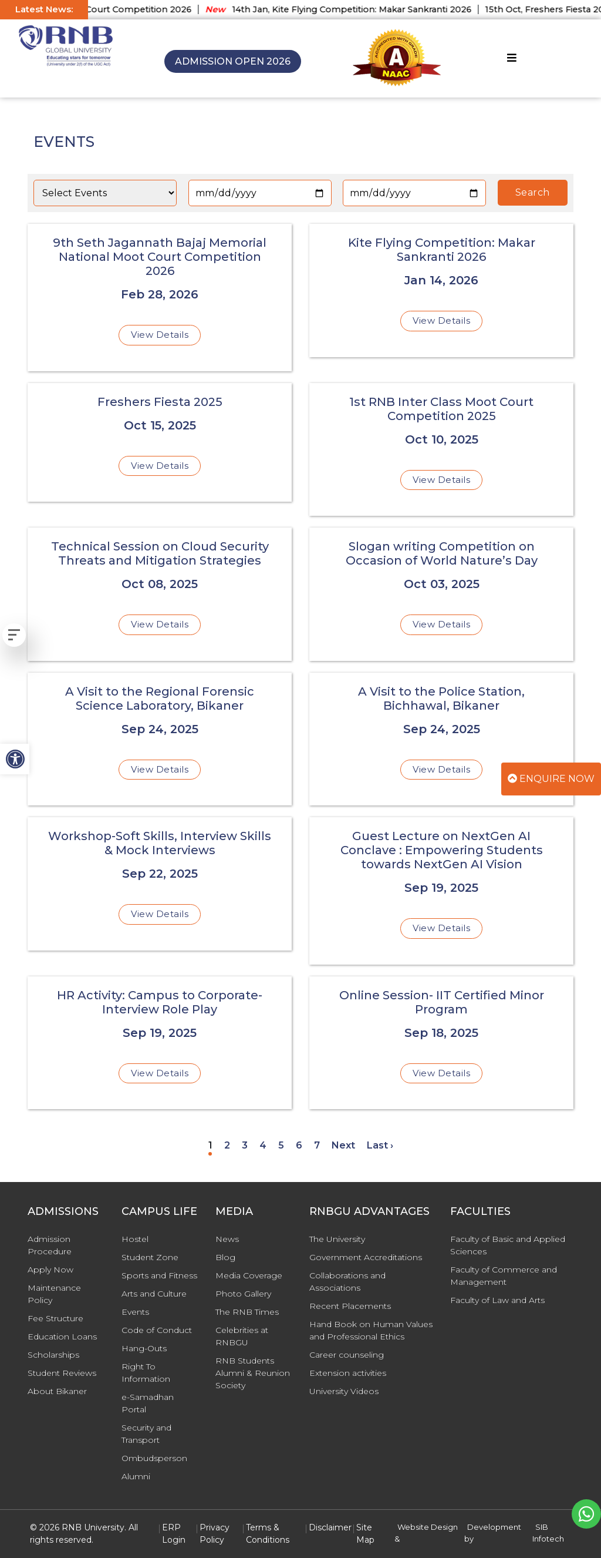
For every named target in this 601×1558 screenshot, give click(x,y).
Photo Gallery (243, 1293)
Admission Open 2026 (233, 61)
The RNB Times (247, 1312)
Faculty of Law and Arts (497, 1300)
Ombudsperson (154, 1458)
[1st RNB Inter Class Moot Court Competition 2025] (441, 449)
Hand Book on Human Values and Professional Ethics (371, 1330)
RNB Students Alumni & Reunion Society (252, 1373)
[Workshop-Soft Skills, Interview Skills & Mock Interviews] (159, 884)
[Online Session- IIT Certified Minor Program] (441, 1043)
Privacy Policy (214, 1533)
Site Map (365, 1533)
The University (337, 1239)
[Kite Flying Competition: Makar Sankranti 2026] (441, 290)
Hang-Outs (144, 1348)
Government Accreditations (365, 1257)
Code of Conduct (156, 1330)
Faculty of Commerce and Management (503, 1275)
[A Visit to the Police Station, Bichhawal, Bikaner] (441, 739)
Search (532, 192)
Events (135, 1312)
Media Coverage (248, 1275)
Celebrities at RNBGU (241, 1336)
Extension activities (347, 1373)
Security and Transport (146, 1433)
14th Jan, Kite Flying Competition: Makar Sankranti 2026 (346, 9)
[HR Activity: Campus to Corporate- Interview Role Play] (159, 1043)
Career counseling (346, 1354)
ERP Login (173, 1533)
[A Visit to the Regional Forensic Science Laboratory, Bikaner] (159, 739)
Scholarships (53, 1354)
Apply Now (50, 1269)
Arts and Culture (154, 1293)
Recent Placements (350, 1306)
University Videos (344, 1391)
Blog (225, 1257)
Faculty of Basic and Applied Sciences (507, 1245)
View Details (159, 334)
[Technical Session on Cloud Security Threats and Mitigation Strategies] (159, 594)
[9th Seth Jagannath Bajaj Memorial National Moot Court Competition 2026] (159, 297)
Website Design (427, 1527)
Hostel (134, 1239)
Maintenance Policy (54, 1293)
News (227, 1239)
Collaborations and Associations (347, 1281)
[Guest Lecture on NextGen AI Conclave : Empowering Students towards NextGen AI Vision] (441, 891)
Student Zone (149, 1257)
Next (343, 1145)
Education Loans (62, 1336)
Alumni (135, 1476)
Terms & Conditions (267, 1533)
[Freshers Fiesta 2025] (159, 442)
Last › (380, 1145)
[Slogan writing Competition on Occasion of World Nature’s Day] (441, 594)
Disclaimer (330, 1527)
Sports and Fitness (159, 1275)
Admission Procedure (50, 1245)
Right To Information (145, 1372)
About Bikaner (57, 1391)
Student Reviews (62, 1373)
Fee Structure (55, 1318)
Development (494, 1527)
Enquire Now (551, 778)
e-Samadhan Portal (147, 1403)
